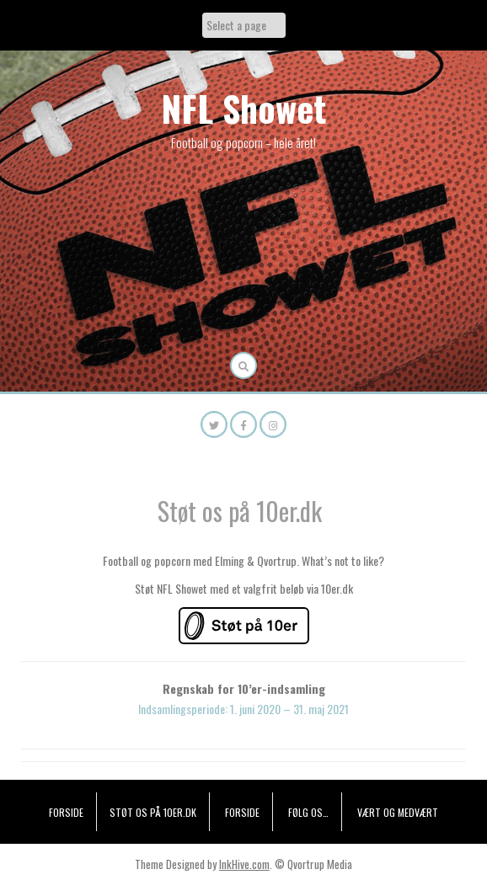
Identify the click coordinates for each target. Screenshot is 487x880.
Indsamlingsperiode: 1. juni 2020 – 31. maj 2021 (243, 708)
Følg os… (308, 812)
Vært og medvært (397, 812)
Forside (66, 812)
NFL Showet (243, 108)
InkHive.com (244, 864)
